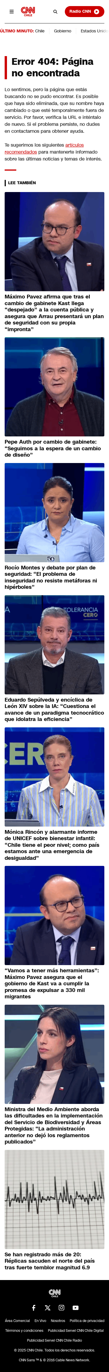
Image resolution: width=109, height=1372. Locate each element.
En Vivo (40, 1320)
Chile (39, 31)
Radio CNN (84, 11)
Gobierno (62, 31)
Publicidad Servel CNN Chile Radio (54, 1340)
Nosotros (58, 1320)
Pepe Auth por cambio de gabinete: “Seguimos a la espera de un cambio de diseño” (53, 448)
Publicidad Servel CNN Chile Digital (76, 1330)
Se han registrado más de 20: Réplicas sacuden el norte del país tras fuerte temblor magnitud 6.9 (50, 1261)
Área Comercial (17, 1320)
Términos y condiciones (24, 1330)
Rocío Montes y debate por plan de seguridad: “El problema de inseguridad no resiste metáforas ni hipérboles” (51, 577)
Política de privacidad (87, 1320)
